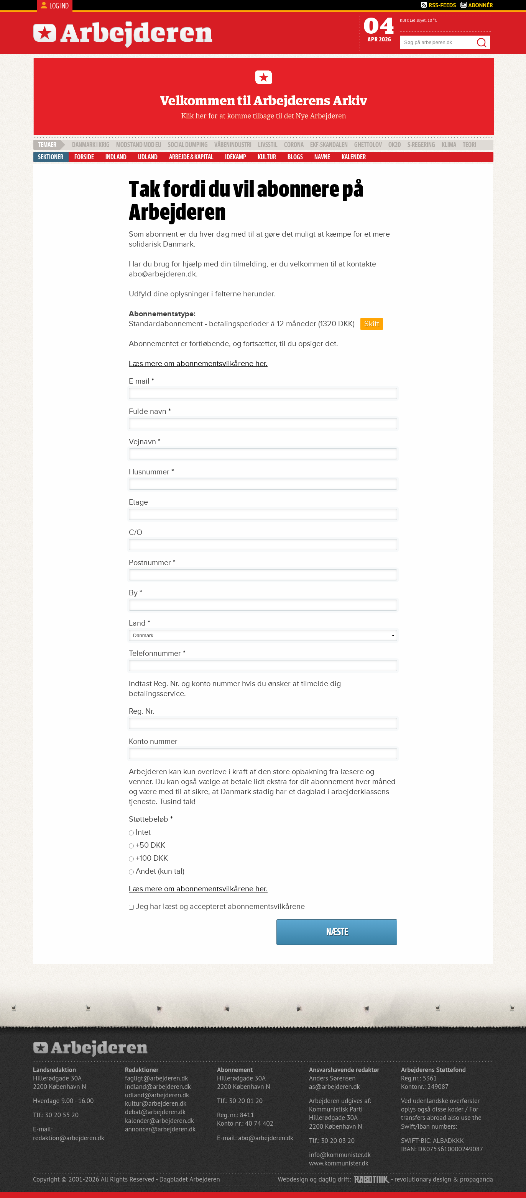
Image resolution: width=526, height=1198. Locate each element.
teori (469, 145)
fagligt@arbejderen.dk (156, 1078)
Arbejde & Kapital (191, 157)
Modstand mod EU (138, 145)
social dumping (188, 145)
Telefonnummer (157, 653)
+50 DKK (150, 845)
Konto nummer (153, 741)
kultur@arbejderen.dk (155, 1103)
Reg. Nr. (142, 711)
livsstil (268, 145)
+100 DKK (152, 858)
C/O (135, 532)
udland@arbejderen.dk (157, 1095)
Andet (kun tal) (160, 871)
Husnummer (151, 472)
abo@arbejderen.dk (265, 1138)
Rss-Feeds (442, 5)
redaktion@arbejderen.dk (68, 1138)
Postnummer (152, 562)
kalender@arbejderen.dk (159, 1120)
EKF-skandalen (329, 145)
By (135, 593)
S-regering (421, 145)
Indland (116, 157)
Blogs (295, 157)
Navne (322, 157)
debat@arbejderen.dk (155, 1112)
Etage (138, 502)
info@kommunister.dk (340, 1155)
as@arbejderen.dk (334, 1086)
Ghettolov (368, 145)
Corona (294, 145)
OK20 (394, 145)
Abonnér (480, 5)
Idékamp (235, 157)
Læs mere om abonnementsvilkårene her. (198, 363)
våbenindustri (232, 145)
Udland (148, 157)
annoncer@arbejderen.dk (160, 1129)
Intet (143, 832)
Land (139, 623)
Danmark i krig (91, 145)
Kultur (267, 157)
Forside (84, 157)
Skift (371, 324)
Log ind (59, 6)
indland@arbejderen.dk (158, 1086)
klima (449, 145)
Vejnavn (145, 441)
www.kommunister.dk (338, 1163)
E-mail (141, 381)
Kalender (354, 157)
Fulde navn (150, 411)
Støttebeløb (151, 819)
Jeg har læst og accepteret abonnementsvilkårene (220, 906)
